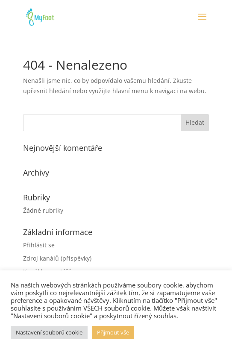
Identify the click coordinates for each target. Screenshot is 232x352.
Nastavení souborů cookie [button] (49, 332)
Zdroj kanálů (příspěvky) (57, 258)
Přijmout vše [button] (113, 332)
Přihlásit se (39, 245)
